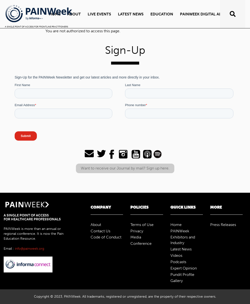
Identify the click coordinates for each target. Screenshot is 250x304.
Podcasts (178, 261)
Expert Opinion (183, 268)
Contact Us (100, 231)
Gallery (176, 280)
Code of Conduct (106, 237)
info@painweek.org (29, 249)
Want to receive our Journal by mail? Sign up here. (125, 168)
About (96, 224)
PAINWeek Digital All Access (209, 14)
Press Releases (223, 224)
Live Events (99, 14)
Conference (141, 243)
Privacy (136, 231)
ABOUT (74, 14)
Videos (176, 255)
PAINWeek (179, 231)
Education (161, 14)
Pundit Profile (182, 274)
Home (176, 224)
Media (135, 237)
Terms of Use (142, 224)
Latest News (131, 14)
